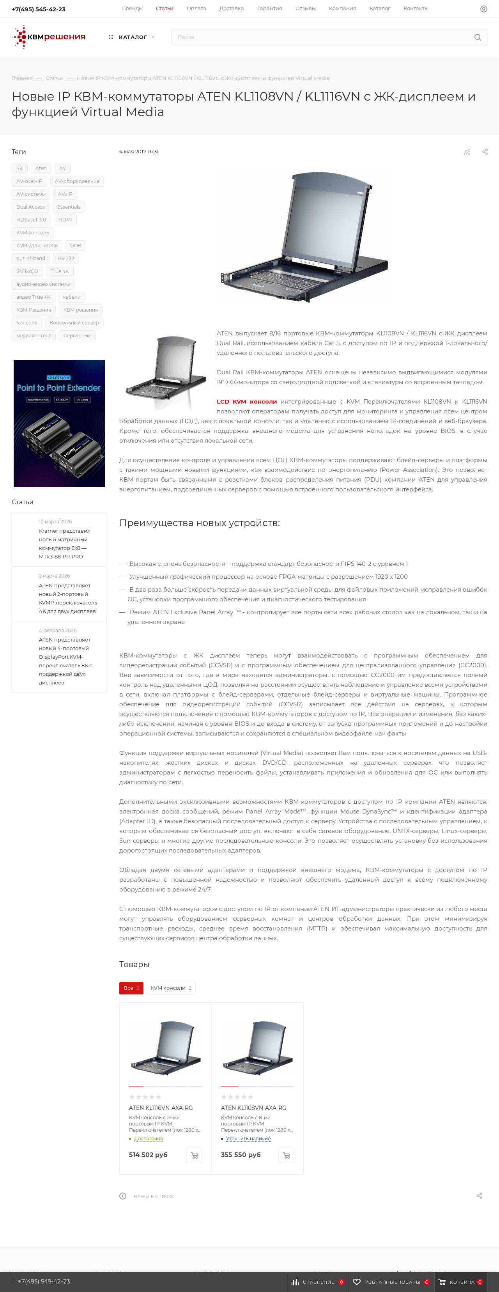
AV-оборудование (77, 181)
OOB (75, 245)
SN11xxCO (27, 271)
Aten (41, 168)
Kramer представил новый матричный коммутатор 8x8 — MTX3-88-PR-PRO (64, 544)
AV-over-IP (29, 181)
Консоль (26, 323)
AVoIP (65, 194)
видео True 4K (33, 297)
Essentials (68, 207)
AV (62, 168)
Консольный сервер (74, 323)
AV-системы (31, 194)
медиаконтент (33, 336)
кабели (72, 297)
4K (19, 168)
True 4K (60, 271)
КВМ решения (81, 310)
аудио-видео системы (43, 284)
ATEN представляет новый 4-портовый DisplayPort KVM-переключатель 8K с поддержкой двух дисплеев (65, 661)
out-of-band (30, 258)
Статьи (23, 502)
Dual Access (30, 207)
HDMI (65, 220)
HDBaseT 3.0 (31, 220)
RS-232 (66, 258)
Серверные (77, 336)
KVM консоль (32, 233)
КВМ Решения (33, 310)
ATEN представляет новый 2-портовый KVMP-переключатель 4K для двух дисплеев (68, 598)
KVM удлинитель (37, 245)
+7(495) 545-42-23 (38, 9)
